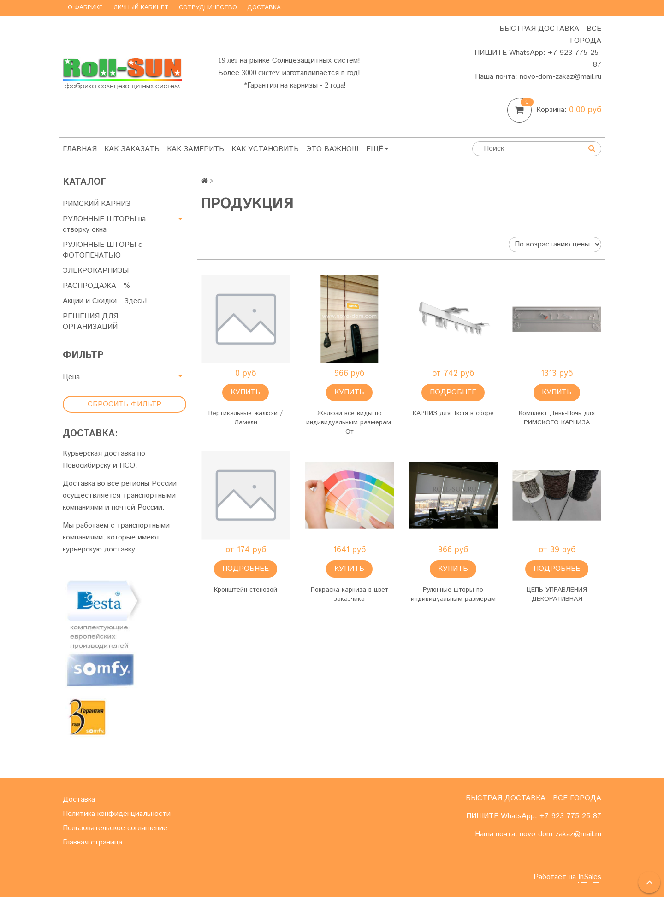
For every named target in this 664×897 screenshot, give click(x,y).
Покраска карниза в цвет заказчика (349, 594)
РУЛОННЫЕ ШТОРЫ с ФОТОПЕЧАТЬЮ (102, 250)
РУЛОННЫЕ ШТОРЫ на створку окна (104, 224)
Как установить (265, 149)
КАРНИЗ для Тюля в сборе (453, 413)
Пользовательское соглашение (115, 828)
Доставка (264, 7)
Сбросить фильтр (124, 404)
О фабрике (85, 7)
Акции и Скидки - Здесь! (105, 301)
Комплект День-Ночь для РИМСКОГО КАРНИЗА (557, 418)
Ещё (377, 149)
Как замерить (195, 149)
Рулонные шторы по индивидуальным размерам (453, 594)
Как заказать (132, 149)
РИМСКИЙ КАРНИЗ (96, 204)
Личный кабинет (141, 7)
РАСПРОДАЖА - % (96, 286)
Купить (246, 392)
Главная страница (92, 842)
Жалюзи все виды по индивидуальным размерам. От (349, 422)
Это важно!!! (332, 149)
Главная (80, 149)
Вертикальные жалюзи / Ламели (245, 418)
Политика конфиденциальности (117, 814)
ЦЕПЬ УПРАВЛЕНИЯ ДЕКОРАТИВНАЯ (557, 594)
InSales (589, 877)
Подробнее (453, 392)
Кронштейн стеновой (245, 589)
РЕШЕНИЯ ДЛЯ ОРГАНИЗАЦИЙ (90, 321)
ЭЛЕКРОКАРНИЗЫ (96, 270)
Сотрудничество (208, 7)
